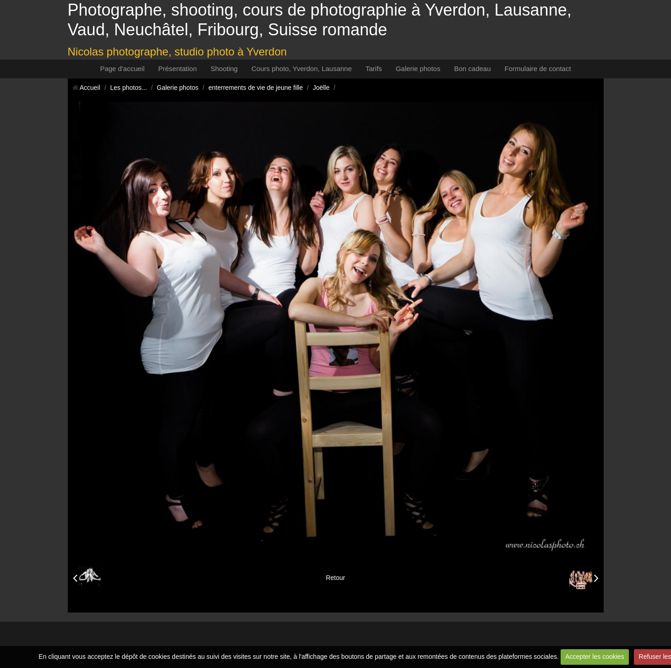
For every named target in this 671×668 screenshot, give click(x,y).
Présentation (177, 68)
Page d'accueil (122, 68)
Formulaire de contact (538, 68)
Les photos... (128, 87)
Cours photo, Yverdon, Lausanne (301, 68)
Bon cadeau (472, 68)
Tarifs (374, 68)
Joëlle (321, 87)
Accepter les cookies (594, 656)
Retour (335, 577)
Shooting (224, 68)
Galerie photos (418, 68)
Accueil (90, 87)
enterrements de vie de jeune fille (255, 87)
